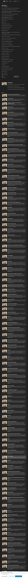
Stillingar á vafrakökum (4, 576)
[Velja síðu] (8, 1)
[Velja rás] (12, 1)
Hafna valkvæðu (11, 576)
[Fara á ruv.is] (4, 1)
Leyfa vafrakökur (18, 576)
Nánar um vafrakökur (5, 574)
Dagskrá (15, 1)
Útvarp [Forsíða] (7, 1)
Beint (10, 1)
